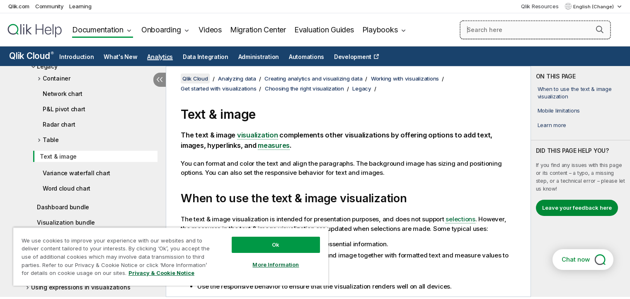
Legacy (47, 66)
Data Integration (205, 57)
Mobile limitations (559, 110)
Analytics (160, 57)
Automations (306, 57)
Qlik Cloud (31, 56)
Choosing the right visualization (304, 88)
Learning (80, 6)
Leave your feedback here (577, 207)
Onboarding (161, 29)
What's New (121, 57)
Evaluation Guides (324, 29)
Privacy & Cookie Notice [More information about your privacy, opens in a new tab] (161, 273)
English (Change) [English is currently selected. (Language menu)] (594, 7)
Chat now (576, 259)
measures (274, 145)
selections (460, 219)
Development (352, 57)
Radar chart (59, 124)
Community (49, 6)
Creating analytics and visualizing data (313, 78)
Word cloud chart (66, 188)
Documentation (98, 29)
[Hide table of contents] (159, 80)
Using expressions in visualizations (80, 287)
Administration (258, 57)
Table (51, 139)
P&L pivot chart (64, 109)
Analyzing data (237, 78)
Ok (275, 244)
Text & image (58, 156)
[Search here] (535, 30)
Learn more (552, 125)
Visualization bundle (66, 222)
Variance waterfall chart (76, 172)
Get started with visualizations (218, 88)
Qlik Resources (540, 6)
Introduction (76, 57)
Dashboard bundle (63, 207)
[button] (600, 29)
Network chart (62, 93)
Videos (210, 29)
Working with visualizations (405, 78)
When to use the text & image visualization (575, 93)
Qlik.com (18, 6)
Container (56, 78)
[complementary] (580, 181)
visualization (257, 135)
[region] (170, 256)
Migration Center (258, 29)
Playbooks (380, 29)
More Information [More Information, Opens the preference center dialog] (275, 264)
